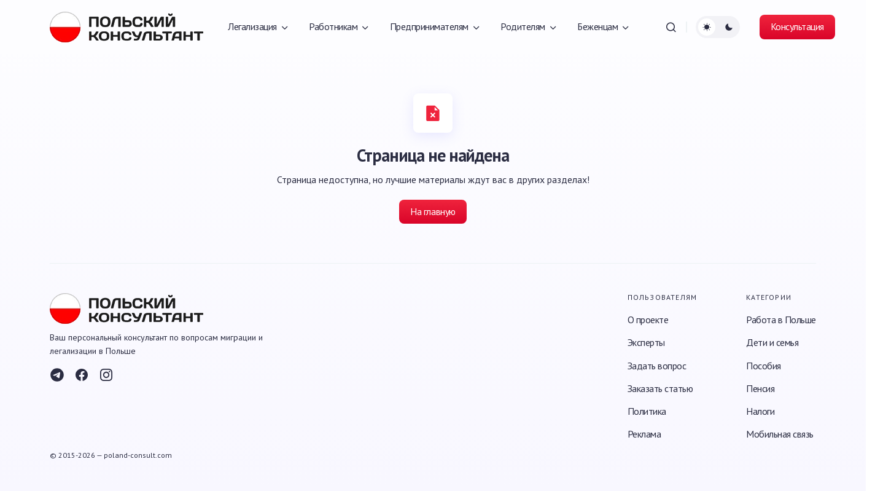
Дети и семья (772, 342)
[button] (671, 27)
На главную (432, 211)
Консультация (797, 26)
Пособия (763, 365)
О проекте (648, 319)
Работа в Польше (781, 319)
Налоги (760, 411)
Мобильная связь (780, 434)
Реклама (644, 434)
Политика (647, 411)
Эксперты (646, 342)
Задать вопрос (657, 365)
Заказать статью (660, 388)
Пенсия (760, 388)
